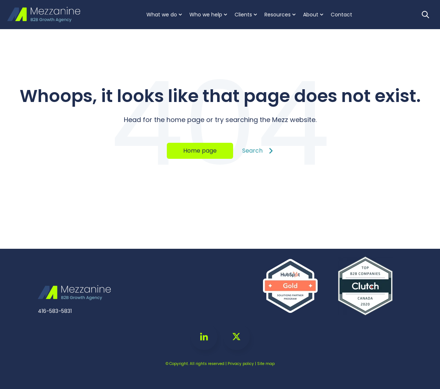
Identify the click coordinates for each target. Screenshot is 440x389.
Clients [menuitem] (243, 14)
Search (257, 150)
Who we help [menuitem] (205, 14)
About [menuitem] (310, 14)
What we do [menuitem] (161, 14)
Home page (200, 150)
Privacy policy (241, 363)
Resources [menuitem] (277, 14)
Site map (266, 363)
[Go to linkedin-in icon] (203, 336)
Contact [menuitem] (341, 14)
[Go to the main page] (43, 14)
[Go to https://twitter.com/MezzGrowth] (236, 336)
